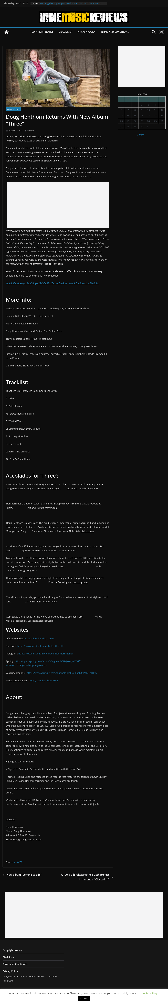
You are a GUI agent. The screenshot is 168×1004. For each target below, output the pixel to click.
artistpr (30, 130)
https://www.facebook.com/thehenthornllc (40, 646)
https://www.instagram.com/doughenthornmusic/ (45, 653)
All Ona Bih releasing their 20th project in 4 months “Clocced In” (87, 877)
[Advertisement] (58, 205)
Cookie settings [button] (150, 993)
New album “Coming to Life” (22, 874)
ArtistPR (18, 862)
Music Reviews (13, 109)
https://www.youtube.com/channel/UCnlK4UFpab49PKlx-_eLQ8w (62, 672)
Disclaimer (65, 31)
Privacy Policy (86, 31)
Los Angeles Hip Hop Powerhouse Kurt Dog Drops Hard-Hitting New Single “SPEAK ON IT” (70, 5)
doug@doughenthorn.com (43, 680)
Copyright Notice (42, 31)
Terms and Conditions (115, 31)
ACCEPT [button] (84, 998)
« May (140, 134)
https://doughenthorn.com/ (39, 638)
